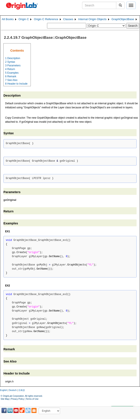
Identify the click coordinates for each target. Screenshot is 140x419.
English (3, 390)
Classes (68, 19)
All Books (8, 19)
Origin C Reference (46, 19)
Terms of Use (32, 399)
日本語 (21, 390)
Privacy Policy (17, 399)
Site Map (5, 399)
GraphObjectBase (123, 19)
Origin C (24, 19)
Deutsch (13, 390)
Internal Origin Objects (92, 19)
